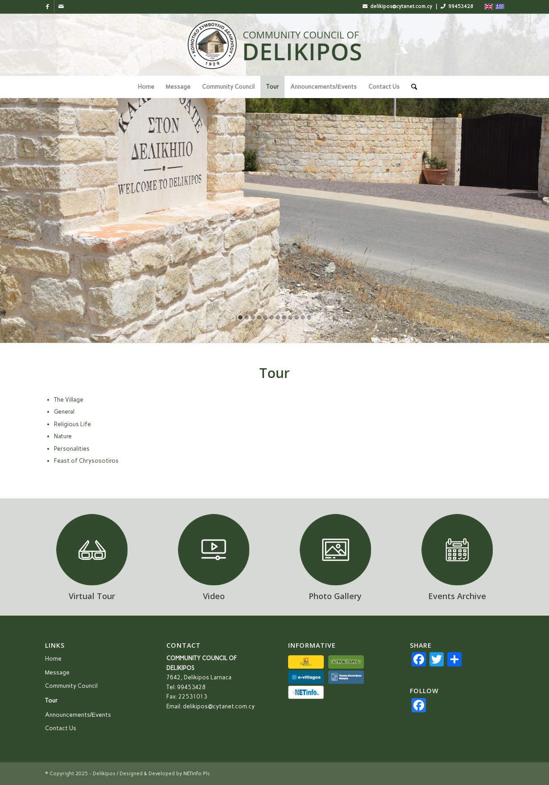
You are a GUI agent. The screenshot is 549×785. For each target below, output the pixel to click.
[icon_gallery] (335, 549)
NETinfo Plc (196, 774)
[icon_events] (457, 549)
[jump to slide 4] (259, 317)
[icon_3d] (92, 549)
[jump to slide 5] (265, 317)
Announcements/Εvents (78, 714)
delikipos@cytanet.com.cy (219, 706)
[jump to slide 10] (296, 317)
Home (53, 658)
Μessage (57, 672)
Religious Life (72, 424)
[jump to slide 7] (278, 317)
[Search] (411, 87)
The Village (68, 399)
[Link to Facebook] (47, 6)
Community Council (71, 685)
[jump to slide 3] (253, 317)
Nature (63, 436)
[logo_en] (275, 44)
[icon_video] (213, 549)
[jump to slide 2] (247, 317)
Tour (51, 700)
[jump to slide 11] (303, 317)
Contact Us (60, 728)
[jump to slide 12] (309, 317)
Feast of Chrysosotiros (86, 460)
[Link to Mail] (61, 6)
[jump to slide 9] (290, 317)
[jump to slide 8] (284, 317)
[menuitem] (146, 87)
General (64, 411)
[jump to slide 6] (271, 317)
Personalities (72, 448)
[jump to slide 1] (240, 317)
